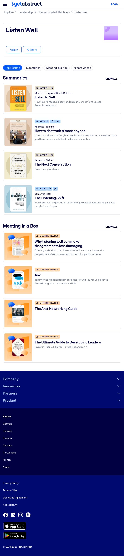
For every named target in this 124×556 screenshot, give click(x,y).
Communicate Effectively (54, 12)
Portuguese (9, 452)
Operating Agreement (15, 497)
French (7, 459)
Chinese (7, 445)
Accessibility (10, 504)
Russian (7, 438)
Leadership (26, 12)
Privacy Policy (11, 483)
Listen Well (81, 12)
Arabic (6, 467)
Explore (9, 12)
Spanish (7, 431)
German (7, 423)
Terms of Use (10, 490)
